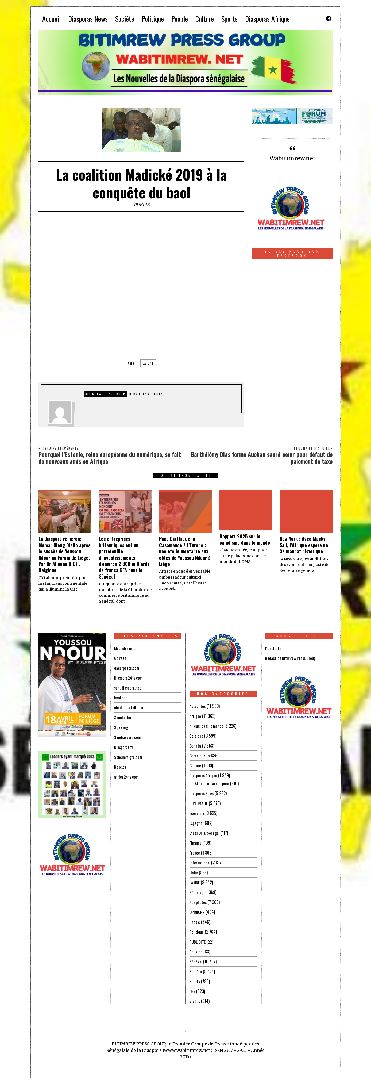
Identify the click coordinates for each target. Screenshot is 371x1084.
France (195, 852)
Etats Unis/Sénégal (205, 833)
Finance (196, 843)
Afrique (196, 716)
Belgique (197, 736)
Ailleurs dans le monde (208, 726)
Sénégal (196, 961)
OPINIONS (198, 912)
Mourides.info (125, 648)
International (200, 862)
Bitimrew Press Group (105, 394)
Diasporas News (202, 793)
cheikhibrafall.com (129, 707)
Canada (195, 745)
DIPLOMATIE (199, 803)
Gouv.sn (120, 658)
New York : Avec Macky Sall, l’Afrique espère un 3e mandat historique (304, 545)
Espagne (196, 823)
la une (148, 363)
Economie (197, 813)
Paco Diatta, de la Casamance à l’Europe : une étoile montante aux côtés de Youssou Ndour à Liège (185, 551)
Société (196, 971)
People (195, 922)
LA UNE (195, 882)
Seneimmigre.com (129, 757)
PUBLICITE (198, 942)
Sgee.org (121, 727)
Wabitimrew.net (292, 158)
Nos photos (199, 902)
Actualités (198, 706)
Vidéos (195, 1001)
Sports (195, 981)
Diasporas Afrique (204, 775)
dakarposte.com (127, 668)
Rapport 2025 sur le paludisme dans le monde (244, 539)
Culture (196, 765)
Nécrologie (198, 892)
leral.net (121, 697)
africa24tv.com (127, 776)
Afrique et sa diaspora (213, 783)
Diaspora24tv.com (129, 678)
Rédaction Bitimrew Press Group (292, 658)
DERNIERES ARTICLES (146, 394)
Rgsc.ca (120, 767)
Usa (193, 991)
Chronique (198, 755)
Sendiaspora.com (128, 737)
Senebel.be (122, 717)
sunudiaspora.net (128, 687)
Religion (196, 951)
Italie (194, 872)
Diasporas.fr (124, 747)
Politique (197, 932)
